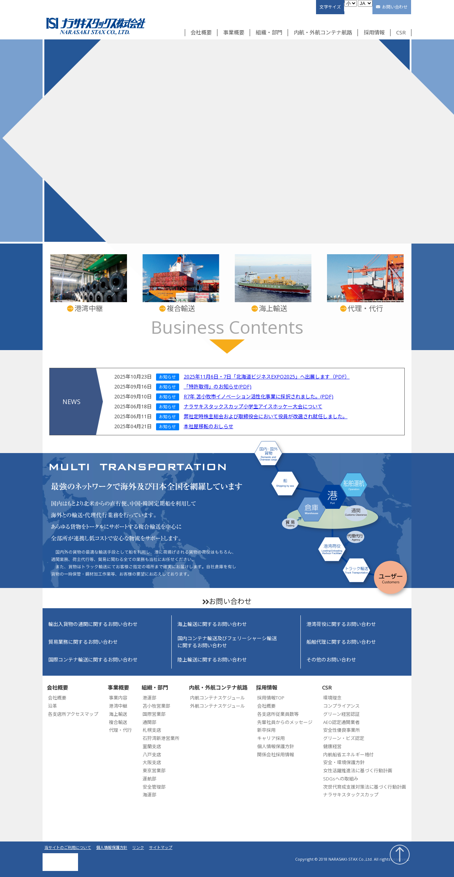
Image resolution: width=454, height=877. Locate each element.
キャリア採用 (271, 738)
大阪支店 (152, 762)
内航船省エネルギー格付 (348, 754)
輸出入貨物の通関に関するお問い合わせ (93, 624)
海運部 (149, 794)
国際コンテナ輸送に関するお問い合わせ (93, 659)
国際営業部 (154, 714)
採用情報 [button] (374, 32)
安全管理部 (154, 787)
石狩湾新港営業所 (161, 738)
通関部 (149, 722)
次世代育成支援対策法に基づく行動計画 (364, 787)
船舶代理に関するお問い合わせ (341, 641)
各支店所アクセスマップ (73, 714)
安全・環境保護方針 (344, 762)
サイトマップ (160, 847)
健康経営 (332, 746)
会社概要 (57, 697)
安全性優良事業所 (341, 730)
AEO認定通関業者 (341, 722)
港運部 (149, 697)
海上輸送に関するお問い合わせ (212, 624)
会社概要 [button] (201, 32)
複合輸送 (118, 722)
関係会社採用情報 (275, 754)
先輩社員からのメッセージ (284, 722)
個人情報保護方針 (275, 746)
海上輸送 (118, 714)
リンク (138, 847)
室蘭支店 (152, 746)
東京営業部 (154, 770)
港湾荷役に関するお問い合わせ (341, 624)
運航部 (149, 778)
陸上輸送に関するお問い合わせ (212, 659)
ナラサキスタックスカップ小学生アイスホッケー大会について (253, 406)
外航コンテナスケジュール (217, 706)
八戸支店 (152, 754)
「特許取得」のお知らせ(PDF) (217, 386)
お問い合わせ (395, 7)
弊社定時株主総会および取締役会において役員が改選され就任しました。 (266, 416)
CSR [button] (401, 32)
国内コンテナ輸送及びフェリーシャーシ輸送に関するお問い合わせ (227, 642)
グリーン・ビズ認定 (343, 738)
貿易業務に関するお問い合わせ (83, 641)
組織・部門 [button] (269, 32)
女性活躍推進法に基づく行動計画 (357, 770)
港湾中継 (118, 706)
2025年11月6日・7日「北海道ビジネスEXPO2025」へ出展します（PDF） (267, 376)
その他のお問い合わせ (331, 659)
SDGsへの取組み (340, 778)
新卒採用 (266, 730)
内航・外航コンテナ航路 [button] (323, 32)
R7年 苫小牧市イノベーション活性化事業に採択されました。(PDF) (258, 396)
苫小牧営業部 (156, 706)
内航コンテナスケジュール (217, 697)
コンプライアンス (341, 706)
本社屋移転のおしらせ (208, 426)
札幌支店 (152, 730)
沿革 (52, 706)
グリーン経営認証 (341, 714)
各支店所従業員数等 (278, 714)
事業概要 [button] (233, 32)
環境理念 (332, 697)
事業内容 (118, 697)
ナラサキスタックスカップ (350, 794)
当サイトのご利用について (67, 847)
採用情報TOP (270, 697)
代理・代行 (120, 730)
